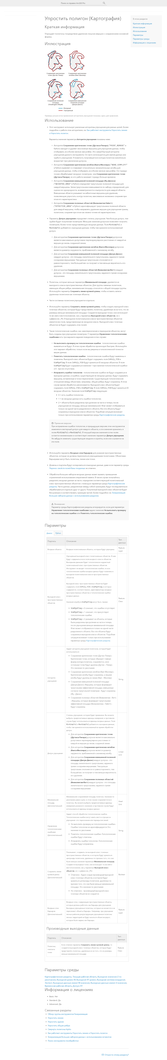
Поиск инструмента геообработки (63, 1041)
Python (58, 533)
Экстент (48, 983)
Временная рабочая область (58, 986)
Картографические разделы (112, 415)
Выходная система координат (111, 980)
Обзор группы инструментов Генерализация (67, 1015)
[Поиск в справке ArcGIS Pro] (81, 3)
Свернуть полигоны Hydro (59, 1030)
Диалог (49, 533)
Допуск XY (78, 986)
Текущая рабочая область (85, 977)
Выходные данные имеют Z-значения (109, 983)
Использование (140, 31)
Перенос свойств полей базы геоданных (67, 468)
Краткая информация (142, 24)
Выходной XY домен (86, 980)
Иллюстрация (139, 27)
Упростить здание (56, 1022)
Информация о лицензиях (144, 43)
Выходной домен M (66, 980)
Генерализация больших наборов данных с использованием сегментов (79, 1038)
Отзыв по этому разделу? (117, 1055)
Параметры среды (141, 39)
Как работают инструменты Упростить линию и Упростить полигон (78, 1034)
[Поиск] (104, 3)
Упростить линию (55, 1019)
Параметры (138, 35)
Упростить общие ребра (59, 1026)
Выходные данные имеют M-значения (71, 983)
